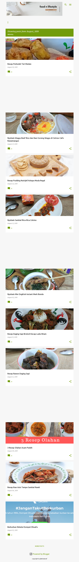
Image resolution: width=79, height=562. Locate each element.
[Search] (65, 4)
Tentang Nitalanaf (24, 22)
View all (10, 34)
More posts (39, 546)
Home (9, 22)
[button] (70, 72)
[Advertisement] (40, 94)
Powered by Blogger (40, 554)
